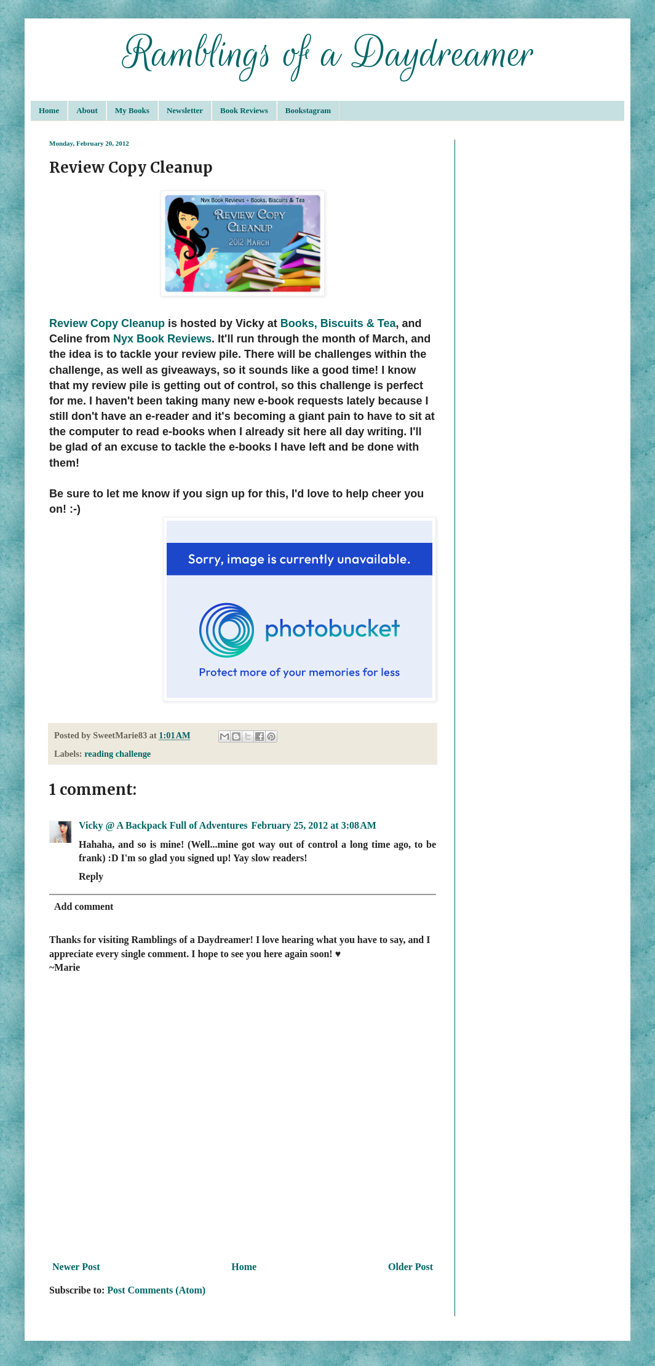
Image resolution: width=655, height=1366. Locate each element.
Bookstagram (308, 110)
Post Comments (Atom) (156, 1290)
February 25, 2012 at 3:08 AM (313, 825)
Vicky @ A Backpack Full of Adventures (163, 825)
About (87, 110)
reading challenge (117, 754)
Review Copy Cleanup (107, 323)
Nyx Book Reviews (162, 339)
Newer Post (76, 1266)
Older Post (410, 1266)
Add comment (83, 906)
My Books (132, 110)
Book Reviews (244, 110)
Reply (91, 876)
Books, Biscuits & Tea (338, 323)
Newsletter (185, 110)
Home (49, 110)
